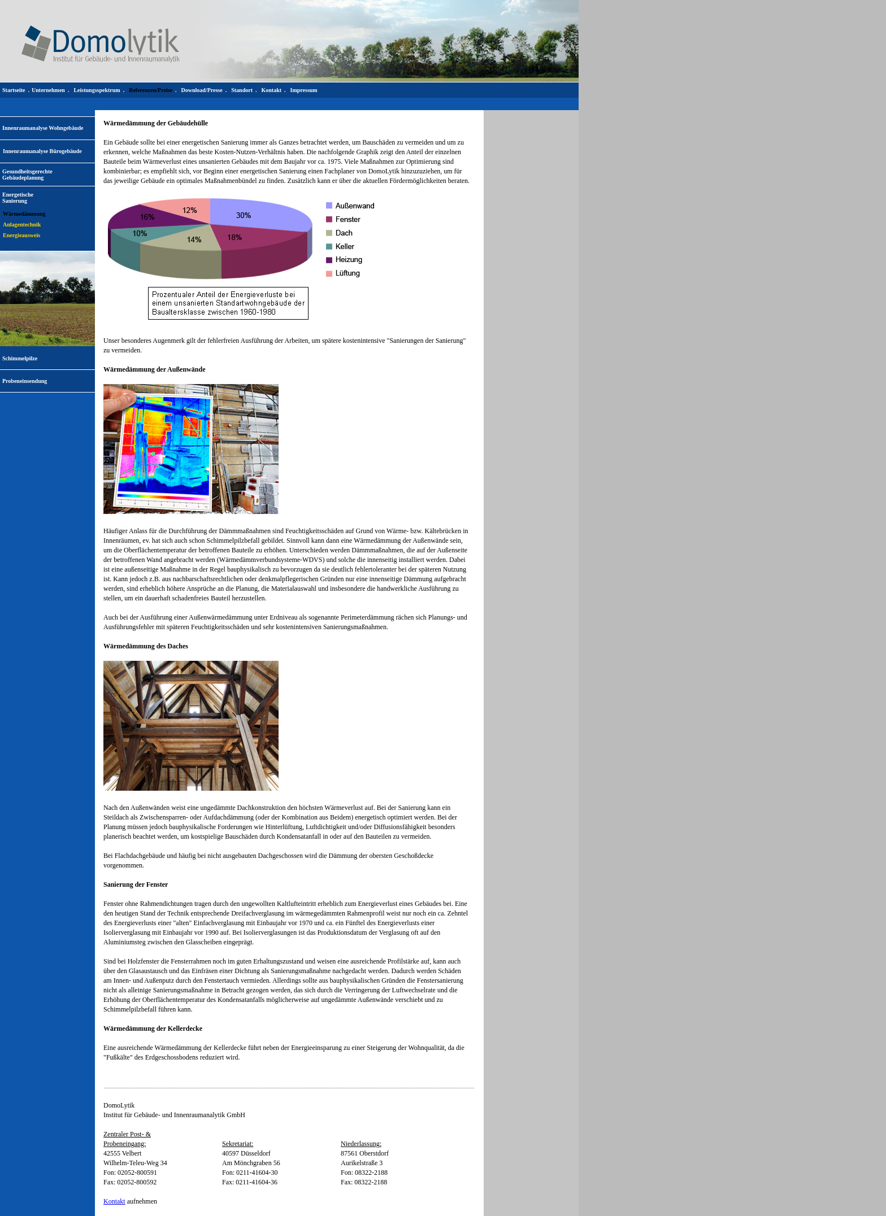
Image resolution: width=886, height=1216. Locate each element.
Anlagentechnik (22, 224)
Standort (242, 90)
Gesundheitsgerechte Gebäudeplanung (27, 174)
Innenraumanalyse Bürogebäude (42, 151)
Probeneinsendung (24, 381)
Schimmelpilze (19, 358)
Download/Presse (202, 90)
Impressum (304, 90)
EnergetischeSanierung (17, 197)
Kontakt (114, 1201)
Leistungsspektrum (96, 90)
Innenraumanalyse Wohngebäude (42, 128)
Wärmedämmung (24, 214)
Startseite (13, 90)
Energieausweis (21, 235)
